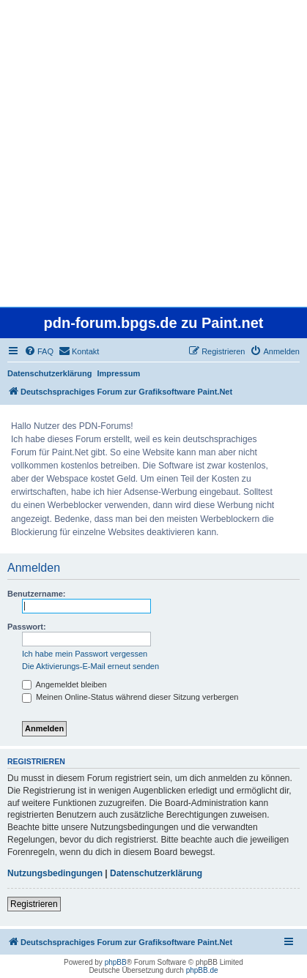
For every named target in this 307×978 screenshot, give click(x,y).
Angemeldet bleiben (64, 684)
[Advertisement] (153, 153)
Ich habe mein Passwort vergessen (84, 653)
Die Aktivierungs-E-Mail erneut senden (90, 666)
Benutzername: (36, 593)
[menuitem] (38, 351)
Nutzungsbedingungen (55, 873)
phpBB (116, 962)
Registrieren (34, 904)
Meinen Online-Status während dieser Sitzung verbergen (130, 697)
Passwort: (26, 626)
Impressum (119, 373)
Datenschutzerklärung (49, 373)
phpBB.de (202, 970)
